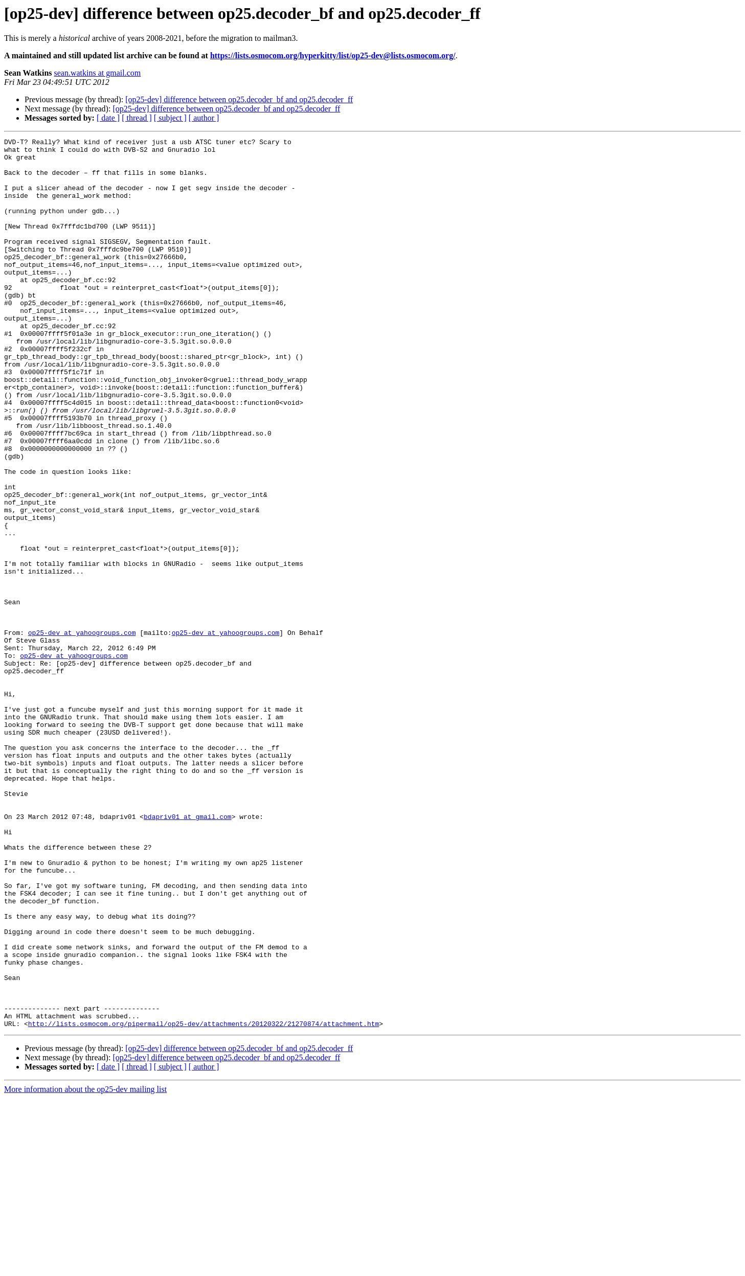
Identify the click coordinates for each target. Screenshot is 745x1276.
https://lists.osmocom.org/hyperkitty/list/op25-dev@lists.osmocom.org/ (333, 55)
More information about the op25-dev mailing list (85, 1267)
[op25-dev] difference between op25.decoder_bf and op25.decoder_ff (239, 99)
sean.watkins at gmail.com (97, 73)
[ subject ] (170, 117)
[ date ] (108, 117)
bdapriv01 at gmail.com (188, 953)
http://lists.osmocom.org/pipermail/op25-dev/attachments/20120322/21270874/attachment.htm (203, 1201)
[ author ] (204, 117)
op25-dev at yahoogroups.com (82, 732)
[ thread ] (137, 117)
